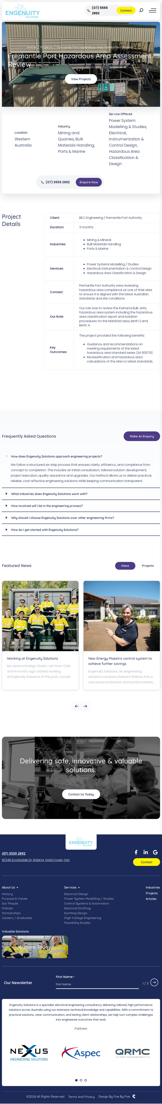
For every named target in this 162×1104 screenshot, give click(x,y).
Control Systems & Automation (86, 903)
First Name (65, 977)
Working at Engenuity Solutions (32, 658)
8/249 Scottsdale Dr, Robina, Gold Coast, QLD (36, 860)
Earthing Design (75, 913)
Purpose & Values (15, 898)
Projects (152, 893)
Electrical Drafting (77, 908)
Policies (7, 908)
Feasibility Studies (77, 923)
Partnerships (11, 913)
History (7, 894)
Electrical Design (76, 894)
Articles (151, 899)
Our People (10, 903)
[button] (76, 706)
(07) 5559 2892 (13, 853)
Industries (153, 887)
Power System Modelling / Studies (89, 898)
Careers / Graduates (17, 918)
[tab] (125, 566)
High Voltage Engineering (82, 918)
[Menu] (152, 10)
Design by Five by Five (114, 1097)
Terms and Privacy (81, 1097)
